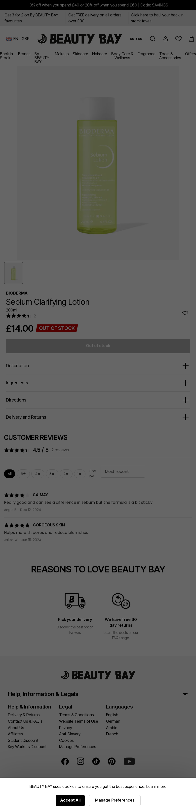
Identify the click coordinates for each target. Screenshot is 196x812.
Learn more (156, 786)
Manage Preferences (114, 800)
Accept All (70, 800)
